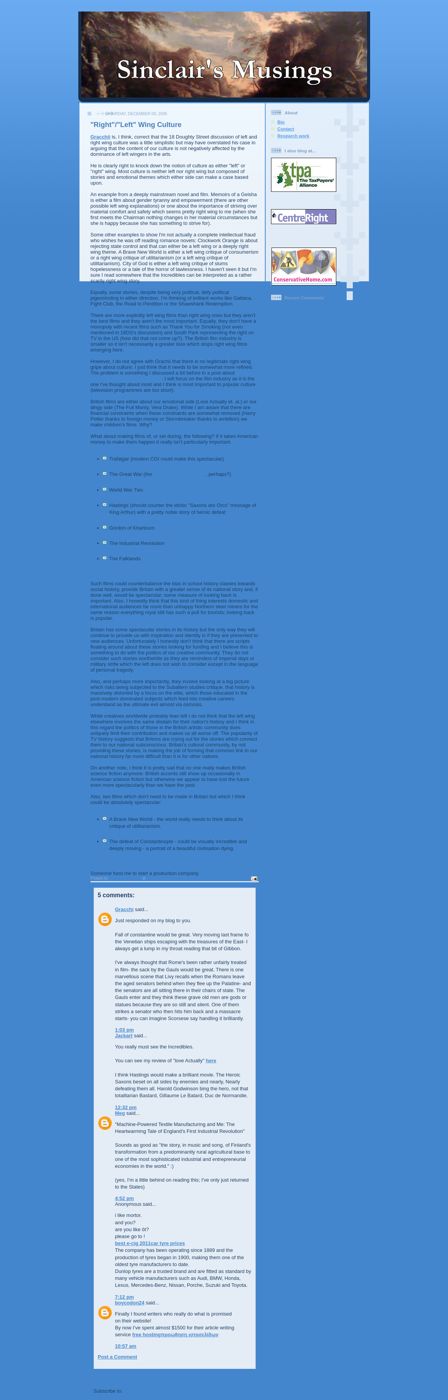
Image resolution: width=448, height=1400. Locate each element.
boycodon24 (130, 1303)
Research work (293, 135)
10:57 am (126, 1346)
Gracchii (101, 137)
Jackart (124, 1035)
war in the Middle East (180, 474)
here (211, 1060)
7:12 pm (124, 1297)
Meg (120, 1113)
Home (175, 1377)
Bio (281, 121)
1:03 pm (124, 1030)
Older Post (243, 1377)
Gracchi (124, 909)
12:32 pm (126, 1107)
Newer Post (107, 1377)
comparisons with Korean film (126, 378)
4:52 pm (124, 1198)
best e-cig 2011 (133, 1243)
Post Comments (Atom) (151, 1391)
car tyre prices (168, 1243)
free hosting (146, 1334)
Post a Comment (117, 1357)
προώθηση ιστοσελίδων (189, 1334)
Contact (286, 128)
